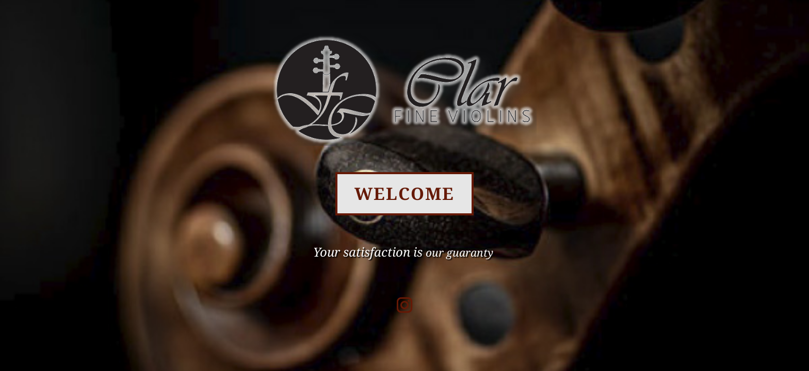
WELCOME (404, 193)
